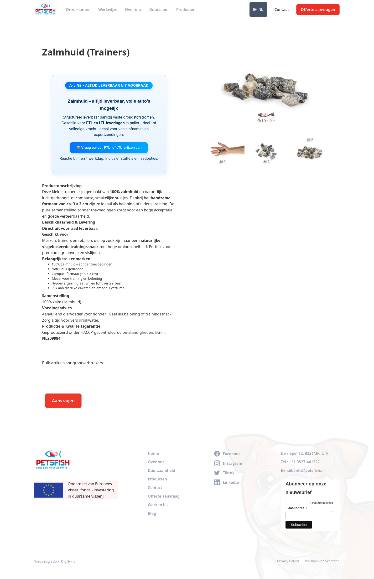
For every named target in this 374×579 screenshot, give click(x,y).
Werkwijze (107, 9)
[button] (258, 9)
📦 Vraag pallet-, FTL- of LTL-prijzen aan (109, 147)
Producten (186, 9)
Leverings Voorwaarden (321, 561)
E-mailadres (296, 508)
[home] (45, 9)
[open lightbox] (266, 85)
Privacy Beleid (288, 561)
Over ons (133, 9)
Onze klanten (78, 9)
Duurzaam (159, 9)
